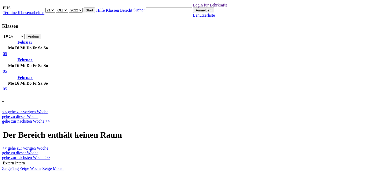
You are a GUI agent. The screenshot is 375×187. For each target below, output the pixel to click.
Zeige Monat (53, 168)
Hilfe (100, 10)
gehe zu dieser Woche (20, 116)
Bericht (126, 10)
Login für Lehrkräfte (210, 5)
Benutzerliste (204, 15)
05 (5, 53)
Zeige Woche (30, 168)
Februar (25, 42)
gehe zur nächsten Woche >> (26, 121)
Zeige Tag (10, 168)
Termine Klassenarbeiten (23, 12)
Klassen (112, 10)
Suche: (139, 10)
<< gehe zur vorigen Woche (25, 112)
